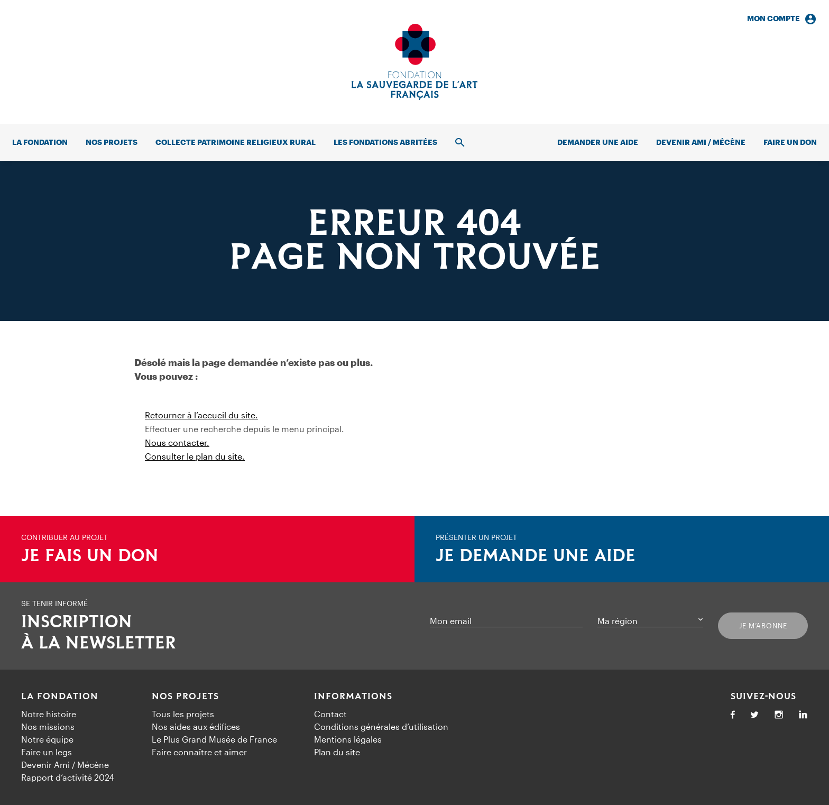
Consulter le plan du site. (195, 456)
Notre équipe (47, 739)
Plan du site (337, 752)
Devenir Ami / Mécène (700, 142)
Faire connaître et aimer (199, 752)
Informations (353, 696)
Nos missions (48, 726)
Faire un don (790, 142)
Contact (330, 714)
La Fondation (59, 696)
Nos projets (111, 142)
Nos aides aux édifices (196, 726)
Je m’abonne (763, 625)
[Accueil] (414, 62)
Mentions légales (348, 739)
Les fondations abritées (385, 142)
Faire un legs (46, 752)
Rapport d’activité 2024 (67, 777)
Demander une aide (597, 142)
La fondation (40, 142)
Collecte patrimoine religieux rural (235, 142)
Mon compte (782, 18)
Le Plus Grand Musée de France (214, 739)
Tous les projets (183, 714)
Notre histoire (48, 714)
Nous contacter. (177, 442)
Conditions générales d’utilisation (381, 726)
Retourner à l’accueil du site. (201, 415)
